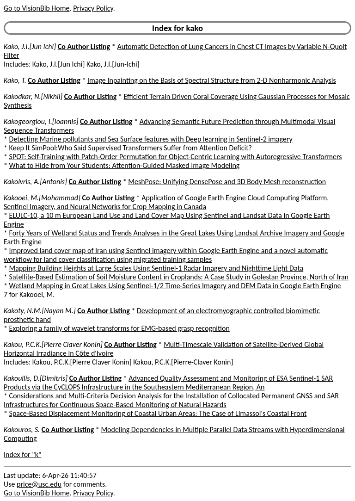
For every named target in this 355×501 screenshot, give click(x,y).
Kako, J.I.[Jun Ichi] (30, 46)
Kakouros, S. (22, 429)
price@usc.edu (39, 484)
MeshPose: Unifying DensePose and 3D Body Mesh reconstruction (227, 181)
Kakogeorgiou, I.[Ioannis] (41, 121)
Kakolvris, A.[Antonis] (35, 181)
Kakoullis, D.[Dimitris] (35, 378)
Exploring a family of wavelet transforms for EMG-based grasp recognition (119, 328)
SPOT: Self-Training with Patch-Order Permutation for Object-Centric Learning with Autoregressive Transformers (175, 156)
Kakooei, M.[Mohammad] (42, 197)
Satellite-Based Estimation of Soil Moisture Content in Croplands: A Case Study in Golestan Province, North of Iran (179, 276)
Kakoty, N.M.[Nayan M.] (40, 310)
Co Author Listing (84, 46)
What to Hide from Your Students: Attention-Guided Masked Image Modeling (124, 165)
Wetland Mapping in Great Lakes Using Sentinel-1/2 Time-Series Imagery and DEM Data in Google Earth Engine (175, 285)
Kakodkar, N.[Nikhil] (33, 96)
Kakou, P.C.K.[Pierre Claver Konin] (53, 344)
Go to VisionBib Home (36, 8)
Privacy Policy (93, 8)
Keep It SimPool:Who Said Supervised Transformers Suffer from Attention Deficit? (130, 147)
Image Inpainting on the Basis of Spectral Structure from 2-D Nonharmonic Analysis (211, 80)
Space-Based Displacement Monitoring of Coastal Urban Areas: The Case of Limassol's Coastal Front (158, 413)
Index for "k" (22, 454)
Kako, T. (15, 80)
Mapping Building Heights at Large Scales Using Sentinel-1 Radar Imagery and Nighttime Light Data (156, 268)
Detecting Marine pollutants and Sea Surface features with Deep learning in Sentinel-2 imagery (151, 139)
